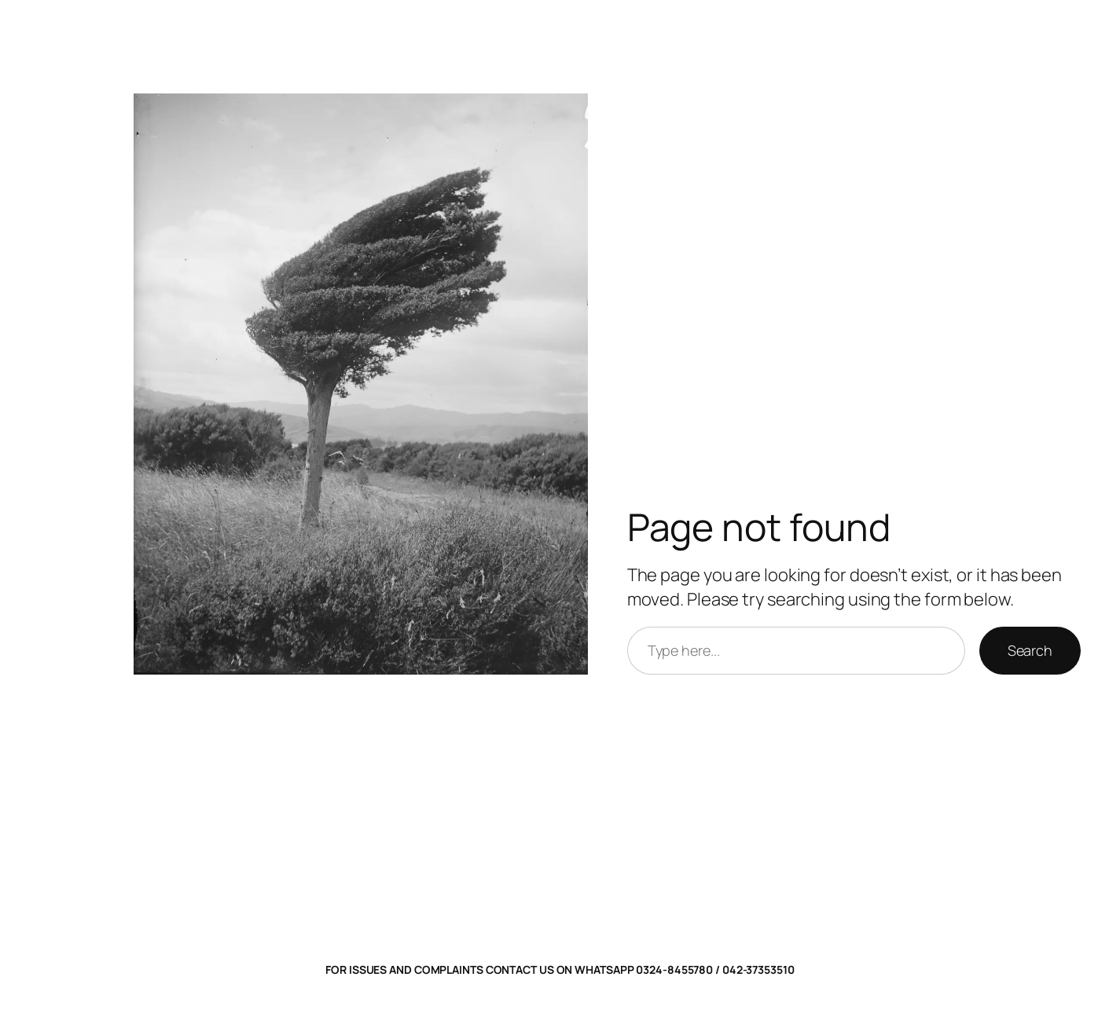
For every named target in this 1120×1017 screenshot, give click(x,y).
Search (1030, 650)
